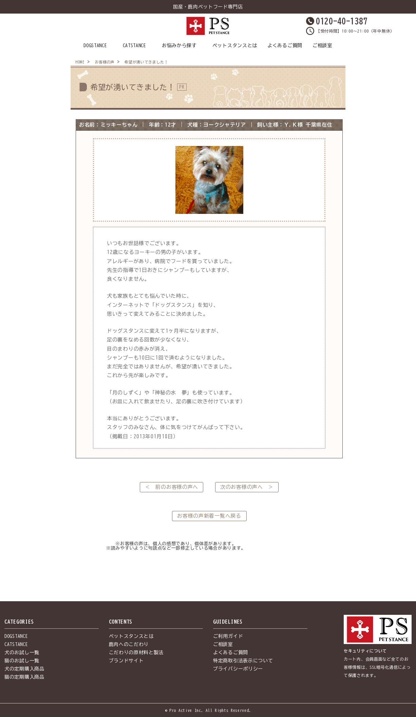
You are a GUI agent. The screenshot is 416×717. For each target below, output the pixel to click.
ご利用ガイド (228, 636)
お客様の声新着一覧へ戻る (209, 515)
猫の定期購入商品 (24, 677)
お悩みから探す (179, 45)
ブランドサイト (126, 660)
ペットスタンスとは (234, 45)
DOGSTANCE (95, 45)
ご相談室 (323, 45)
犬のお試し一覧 (21, 652)
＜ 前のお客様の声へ (171, 487)
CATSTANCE (134, 45)
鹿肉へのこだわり (129, 644)
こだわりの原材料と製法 (136, 652)
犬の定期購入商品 (24, 668)
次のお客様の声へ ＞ (246, 487)
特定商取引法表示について (243, 660)
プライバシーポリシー (238, 668)
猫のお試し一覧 (21, 660)
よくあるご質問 (284, 45)
